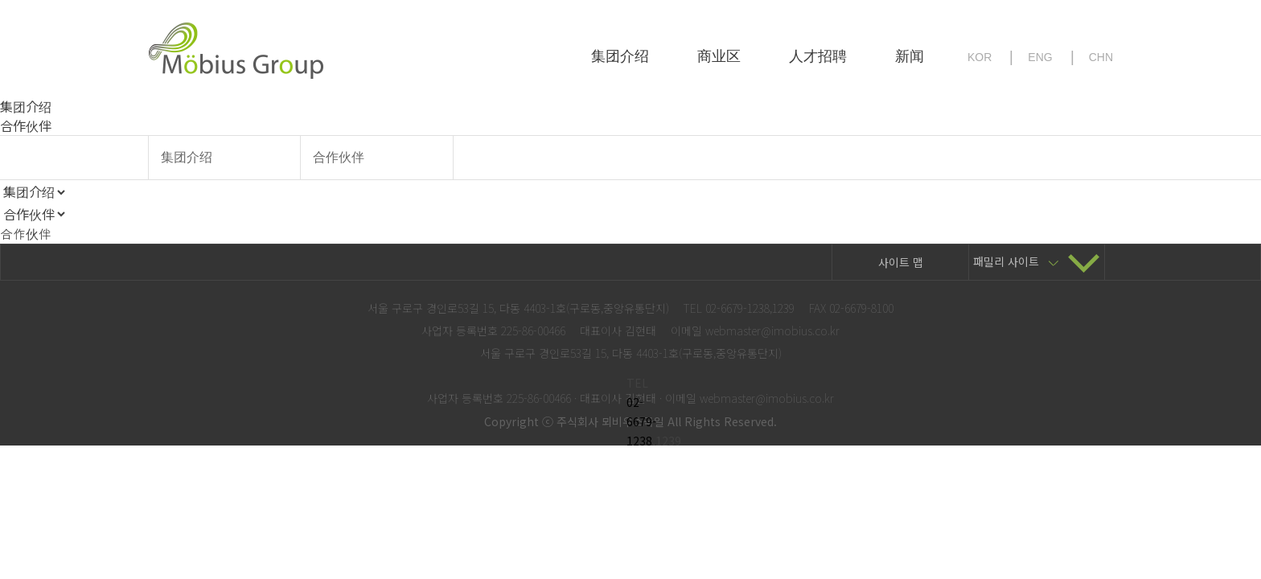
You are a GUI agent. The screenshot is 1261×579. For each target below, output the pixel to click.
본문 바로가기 (0, 0)
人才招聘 (818, 56)
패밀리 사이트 (1036, 261)
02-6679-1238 (641, 421)
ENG (1040, 57)
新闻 (909, 56)
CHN (1101, 57)
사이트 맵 (900, 262)
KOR (979, 57)
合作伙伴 (338, 157)
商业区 (719, 56)
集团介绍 (620, 56)
